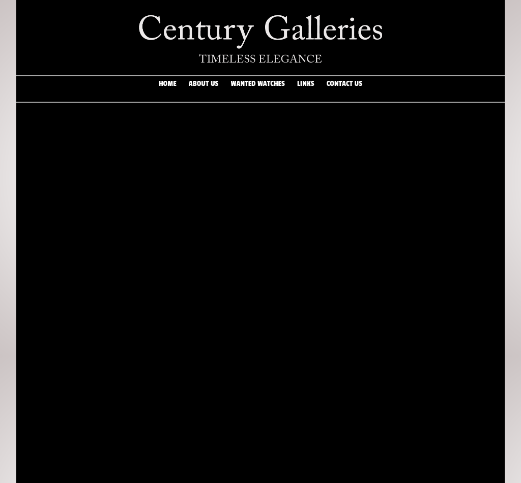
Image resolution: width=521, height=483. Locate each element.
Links (306, 89)
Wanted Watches (257, 89)
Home (167, 89)
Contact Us (344, 89)
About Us (203, 89)
